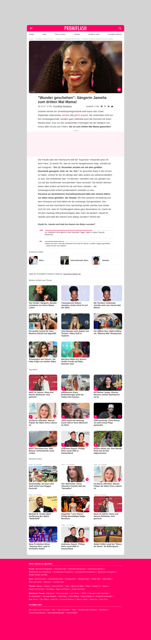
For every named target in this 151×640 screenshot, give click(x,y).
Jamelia (65, 115)
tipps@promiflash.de (72, 274)
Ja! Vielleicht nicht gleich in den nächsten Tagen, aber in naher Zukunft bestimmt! (74, 233)
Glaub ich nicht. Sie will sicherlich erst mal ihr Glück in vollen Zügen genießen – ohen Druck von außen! (77, 244)
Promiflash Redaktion (62, 106)
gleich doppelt (81, 115)
